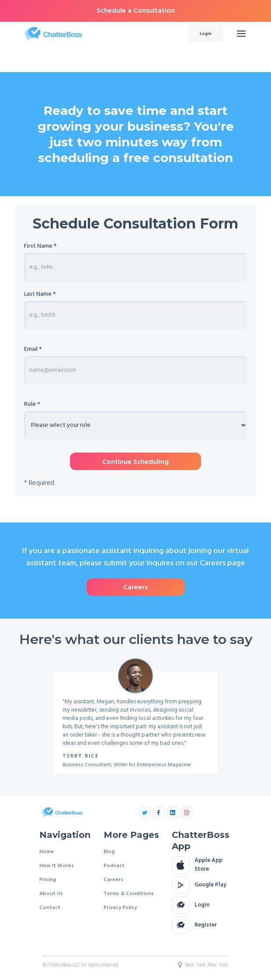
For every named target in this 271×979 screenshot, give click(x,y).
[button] (241, 33)
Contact (49, 907)
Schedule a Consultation (136, 11)
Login (206, 33)
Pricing (47, 879)
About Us (51, 893)
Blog (109, 852)
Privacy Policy (120, 907)
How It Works (56, 865)
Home (46, 852)
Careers (113, 879)
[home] (96, 33)
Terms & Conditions (129, 893)
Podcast (114, 865)
